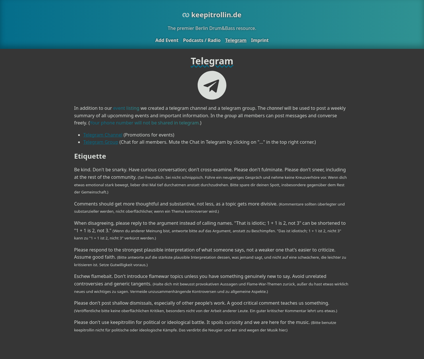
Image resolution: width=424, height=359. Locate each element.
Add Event (166, 40)
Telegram (235, 40)
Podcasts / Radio (202, 40)
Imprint (260, 40)
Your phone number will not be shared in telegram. (145, 123)
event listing (126, 108)
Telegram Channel (102, 135)
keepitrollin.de (211, 14)
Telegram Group (100, 142)
